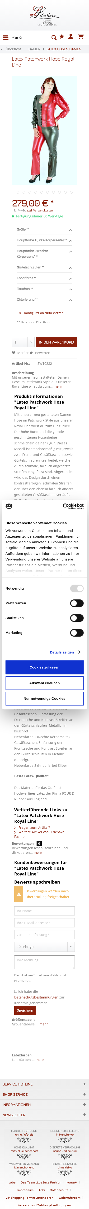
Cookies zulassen (45, 667)
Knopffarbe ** (44, 278)
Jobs (12, 1182)
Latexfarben (22, 1055)
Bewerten (39, 352)
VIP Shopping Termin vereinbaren (29, 1197)
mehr (57, 386)
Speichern (25, 1010)
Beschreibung (23, 372)
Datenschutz (59, 1190)
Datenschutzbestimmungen (36, 997)
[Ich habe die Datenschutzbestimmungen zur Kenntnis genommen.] (15, 991)
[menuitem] (12, 37)
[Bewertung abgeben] (44, 947)
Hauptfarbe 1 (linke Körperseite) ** (44, 240)
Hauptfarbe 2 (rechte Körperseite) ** (44, 253)
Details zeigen (62, 652)
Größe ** (44, 229)
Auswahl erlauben (44, 683)
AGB (42, 1190)
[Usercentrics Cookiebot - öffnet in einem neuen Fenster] (63, 506)
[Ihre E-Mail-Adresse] (44, 922)
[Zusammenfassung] (44, 934)
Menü (12, 37)
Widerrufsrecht (69, 1197)
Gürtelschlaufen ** (44, 267)
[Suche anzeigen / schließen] (54, 37)
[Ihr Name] (44, 911)
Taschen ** (44, 289)
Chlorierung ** (44, 299)
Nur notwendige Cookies (45, 698)
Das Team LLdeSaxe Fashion (41, 1182)
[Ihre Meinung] (44, 962)
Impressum (25, 1190)
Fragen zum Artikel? (32, 827)
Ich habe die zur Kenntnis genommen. (39, 997)
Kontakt (71, 1182)
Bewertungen (23, 843)
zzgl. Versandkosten (40, 210)
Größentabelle (23, 1019)
